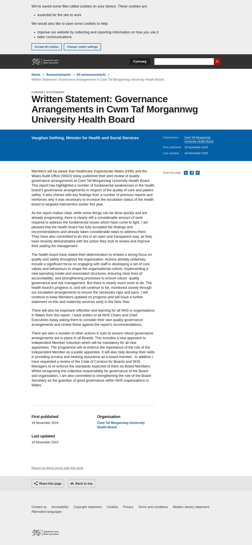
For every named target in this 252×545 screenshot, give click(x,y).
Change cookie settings (82, 46)
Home (36, 74)
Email (198, 173)
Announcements (58, 74)
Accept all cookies (47, 46)
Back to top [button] (84, 483)
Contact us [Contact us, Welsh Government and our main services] (39, 507)
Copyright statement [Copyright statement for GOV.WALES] (88, 507)
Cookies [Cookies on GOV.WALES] (112, 507)
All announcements (91, 74)
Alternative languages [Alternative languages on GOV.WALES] (47, 511)
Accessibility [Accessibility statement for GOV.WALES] (60, 507)
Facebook (192, 173)
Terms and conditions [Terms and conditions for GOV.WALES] (153, 507)
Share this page (50, 483)
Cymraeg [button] (139, 61)
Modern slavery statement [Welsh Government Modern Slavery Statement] (191, 507)
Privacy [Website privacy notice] (128, 507)
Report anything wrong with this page (57, 468)
